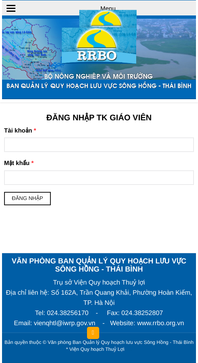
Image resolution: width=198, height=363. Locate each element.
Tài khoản (20, 130)
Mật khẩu (19, 163)
